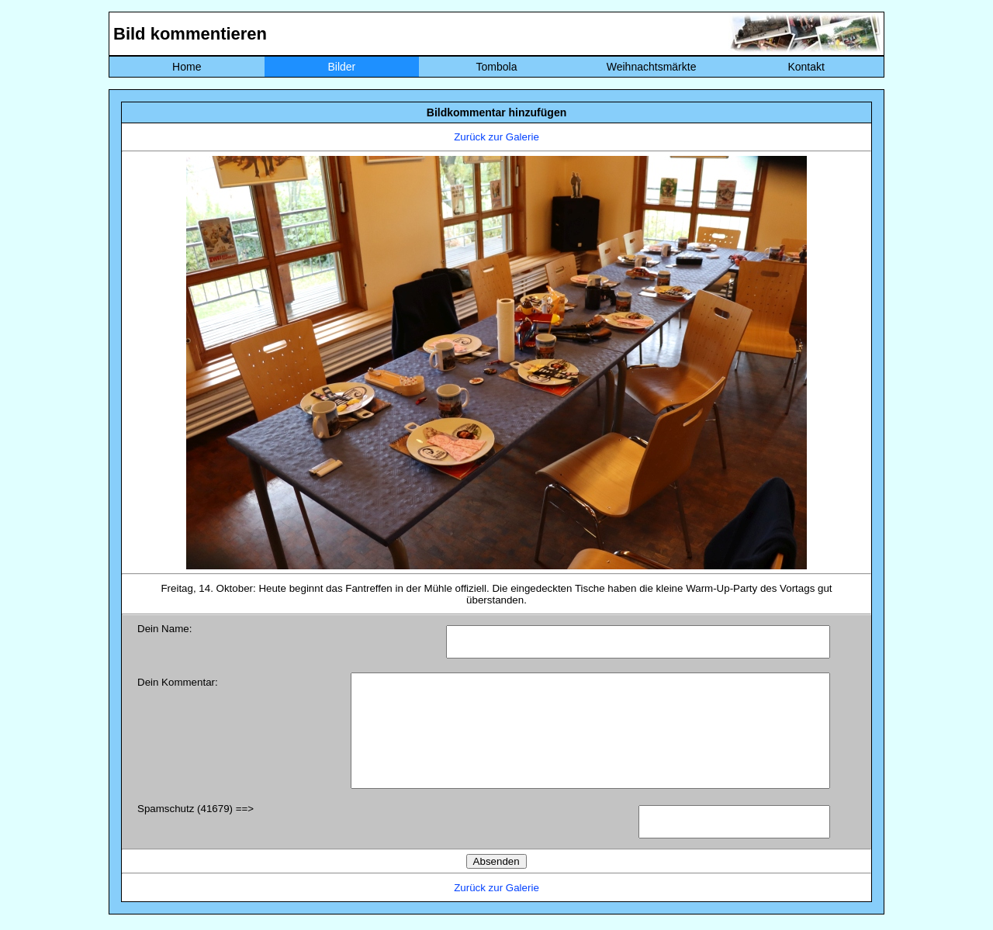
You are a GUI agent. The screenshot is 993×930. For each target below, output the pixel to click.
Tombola (496, 67)
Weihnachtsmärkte (652, 67)
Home (186, 67)
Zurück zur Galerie (496, 137)
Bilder (341, 67)
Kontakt (805, 67)
